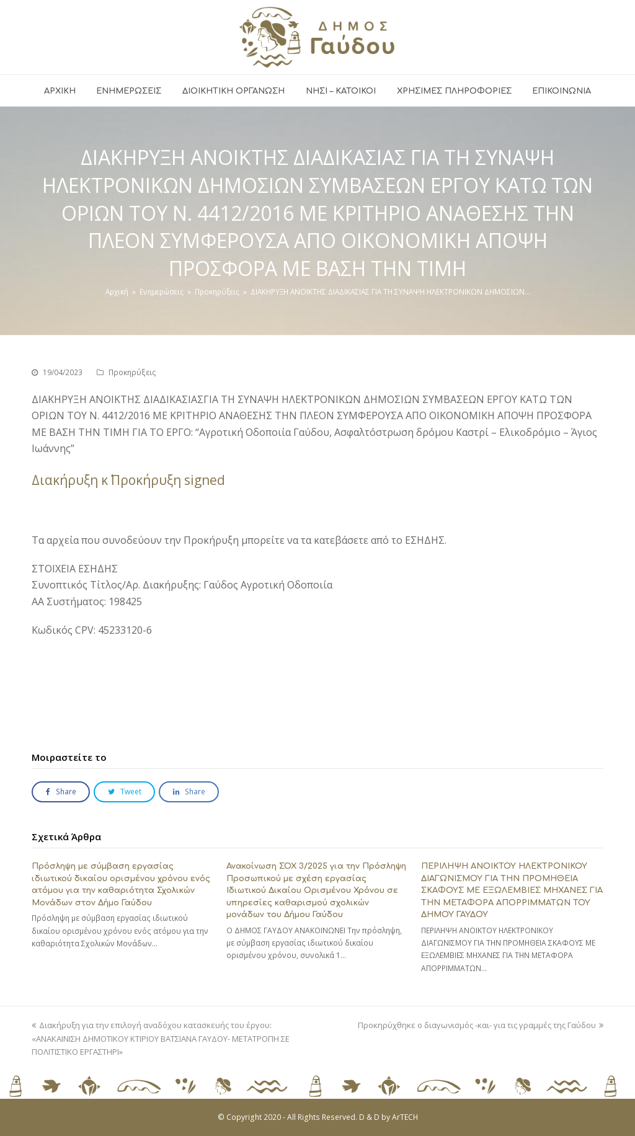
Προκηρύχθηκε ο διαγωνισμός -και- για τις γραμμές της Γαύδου (480, 1025)
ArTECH (405, 1117)
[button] (61, 792)
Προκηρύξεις (132, 372)
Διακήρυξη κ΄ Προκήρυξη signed (128, 480)
